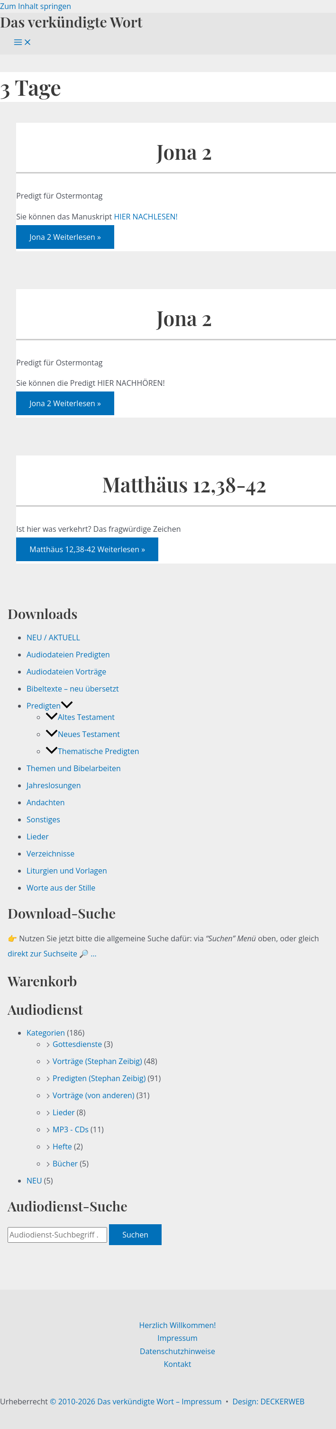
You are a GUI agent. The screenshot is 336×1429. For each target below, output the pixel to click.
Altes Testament (80, 717)
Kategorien (46, 1033)
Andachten (46, 802)
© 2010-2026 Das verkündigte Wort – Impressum (136, 1401)
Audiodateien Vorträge (66, 671)
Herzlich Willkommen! (177, 1325)
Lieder (38, 836)
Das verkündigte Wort (71, 21)
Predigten (50, 706)
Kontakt (177, 1364)
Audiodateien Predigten (68, 654)
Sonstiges (43, 819)
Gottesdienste (77, 1044)
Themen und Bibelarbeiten (74, 768)
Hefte (62, 1146)
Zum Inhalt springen (35, 6)
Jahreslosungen (54, 785)
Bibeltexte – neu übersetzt (73, 688)
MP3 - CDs (71, 1129)
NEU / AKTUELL (53, 637)
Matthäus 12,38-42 (184, 484)
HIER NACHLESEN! (145, 216)
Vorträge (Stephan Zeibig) (97, 1061)
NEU (34, 1180)
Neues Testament (82, 734)
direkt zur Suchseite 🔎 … (52, 953)
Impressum (177, 1338)
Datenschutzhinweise (177, 1351)
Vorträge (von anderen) (94, 1095)
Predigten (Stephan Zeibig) (99, 1078)
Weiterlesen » (65, 237)
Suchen (135, 1234)
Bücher (65, 1163)
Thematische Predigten (92, 751)
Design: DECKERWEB (268, 1401)
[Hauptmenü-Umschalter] (22, 43)
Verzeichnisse (50, 853)
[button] (67, 706)
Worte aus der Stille (61, 888)
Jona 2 (184, 151)
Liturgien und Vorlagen (67, 870)
